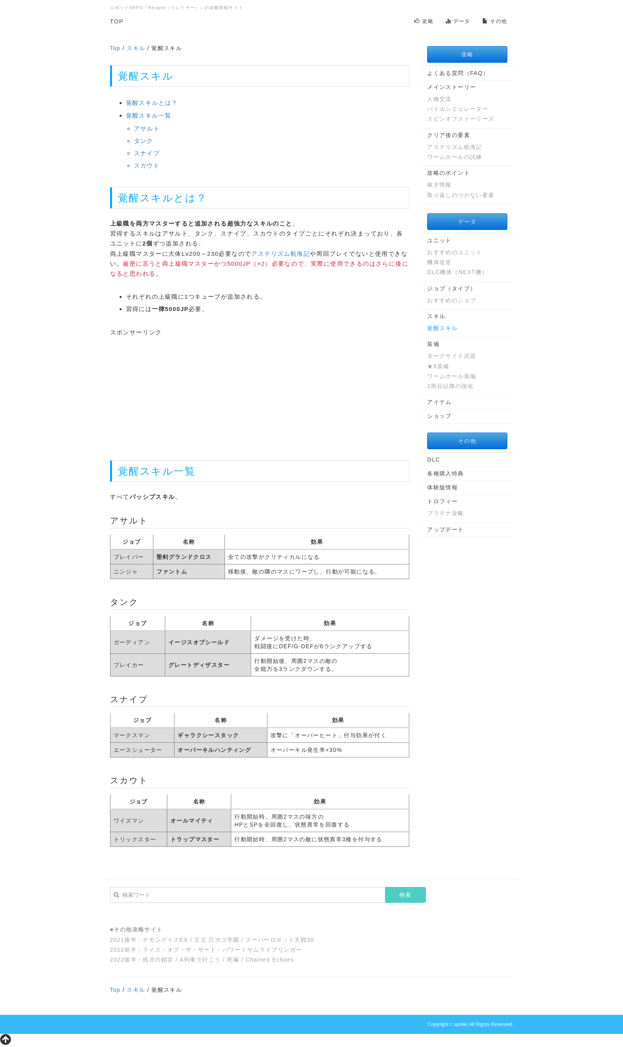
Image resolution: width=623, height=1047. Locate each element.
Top (115, 48)
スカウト (147, 165)
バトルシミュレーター (457, 109)
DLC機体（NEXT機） (457, 272)
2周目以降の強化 (450, 386)
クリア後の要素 (448, 135)
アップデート (445, 529)
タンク (143, 140)
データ (457, 21)
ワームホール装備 (451, 376)
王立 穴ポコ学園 (216, 940)
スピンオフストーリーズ (460, 119)
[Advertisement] (260, 392)
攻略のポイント (448, 173)
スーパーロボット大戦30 (280, 940)
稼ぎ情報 (439, 185)
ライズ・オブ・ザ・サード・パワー (191, 950)
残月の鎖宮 (158, 959)
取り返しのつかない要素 (460, 195)
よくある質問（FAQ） (458, 73)
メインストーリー (451, 87)
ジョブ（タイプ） (451, 288)
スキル (136, 48)
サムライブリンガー (274, 950)
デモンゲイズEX (165, 940)
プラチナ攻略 (445, 513)
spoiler (460, 1024)
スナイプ (147, 153)
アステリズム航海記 (280, 253)
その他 (494, 21)
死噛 (233, 959)
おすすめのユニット (454, 252)
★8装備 (438, 366)
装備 (433, 344)
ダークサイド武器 (451, 356)
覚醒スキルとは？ (152, 102)
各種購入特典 (445, 473)
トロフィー (442, 501)
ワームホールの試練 (454, 157)
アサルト (147, 128)
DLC (433, 459)
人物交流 (439, 99)
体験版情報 (442, 487)
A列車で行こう (200, 959)
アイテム (439, 402)
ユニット (439, 240)
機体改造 (439, 262)
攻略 (423, 21)
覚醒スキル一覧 (149, 115)
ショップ (439, 416)
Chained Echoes (270, 959)
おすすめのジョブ (451, 300)
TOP (117, 21)
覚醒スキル (442, 328)
